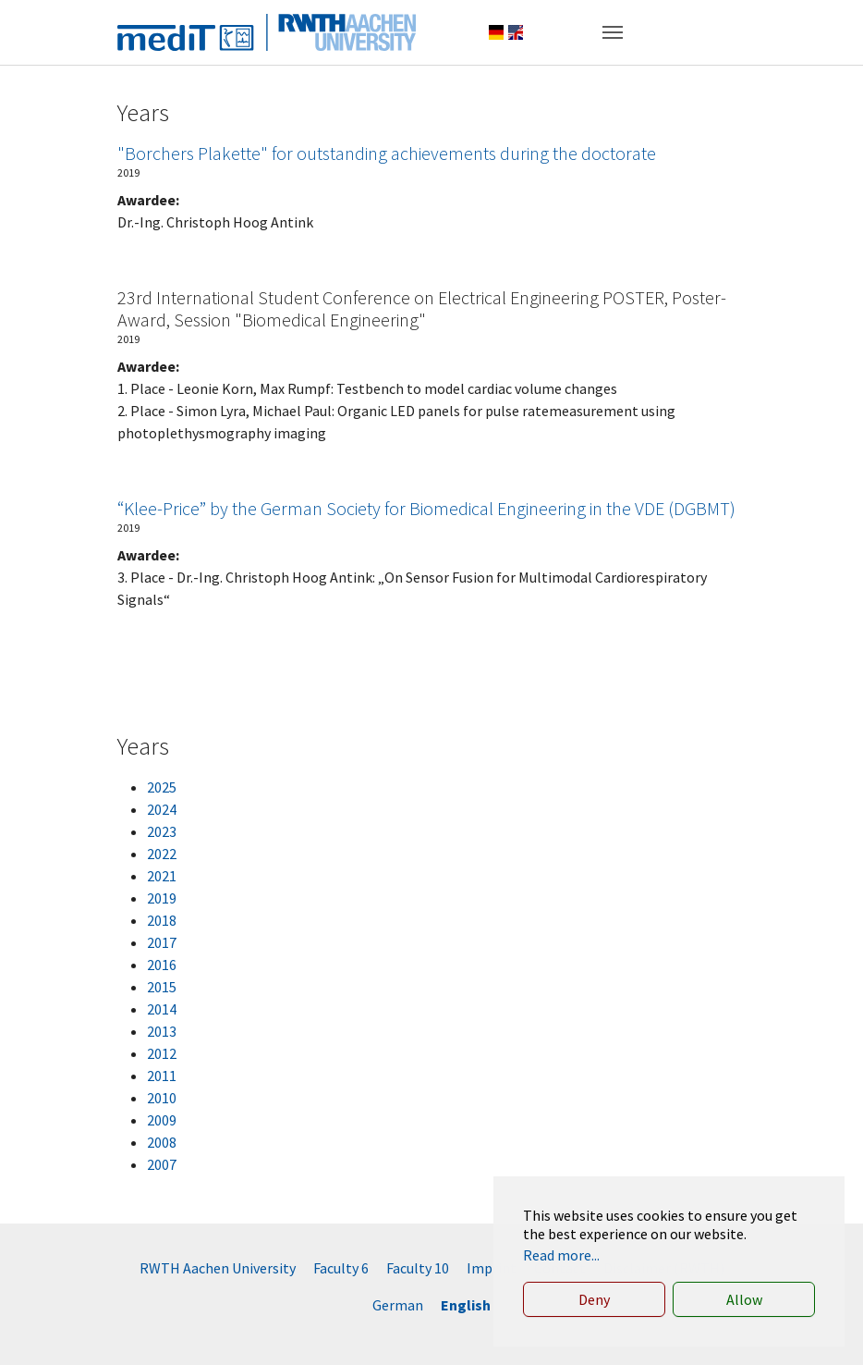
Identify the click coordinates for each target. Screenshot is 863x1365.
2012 (161, 1053)
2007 (161, 1164)
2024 (161, 809)
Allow (744, 1299)
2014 (161, 1009)
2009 (161, 1120)
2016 (161, 964)
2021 (161, 876)
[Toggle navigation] (612, 32)
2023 (161, 831)
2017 (161, 942)
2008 (161, 1142)
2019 (161, 898)
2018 (161, 920)
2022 (161, 853)
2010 (161, 1097)
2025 (161, 787)
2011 (161, 1075)
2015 (161, 987)
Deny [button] (594, 1299)
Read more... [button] (561, 1255)
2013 (161, 1031)
